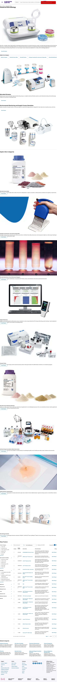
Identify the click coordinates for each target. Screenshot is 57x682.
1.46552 (19, 613)
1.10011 (19, 569)
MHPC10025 (20, 595)
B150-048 (19, 552)
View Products (3, 193)
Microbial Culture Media (14, 57)
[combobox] (30, 2)
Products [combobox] (16, 2)
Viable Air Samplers (4, 57)
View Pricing (54, 552)
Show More (2, 555)
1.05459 (19, 602)
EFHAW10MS (20, 591)
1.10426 (19, 632)
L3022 (19, 628)
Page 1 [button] (47, 636)
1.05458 (19, 599)
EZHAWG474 (20, 560)
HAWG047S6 (20, 565)
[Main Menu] (2, 2)
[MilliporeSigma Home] (8, 2)
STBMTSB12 (20, 573)
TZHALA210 (19, 619)
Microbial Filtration (23, 57)
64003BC (19, 577)
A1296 (19, 583)
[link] (6, 664)
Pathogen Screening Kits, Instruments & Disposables (37, 57)
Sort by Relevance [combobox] (29, 545)
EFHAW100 (19, 607)
